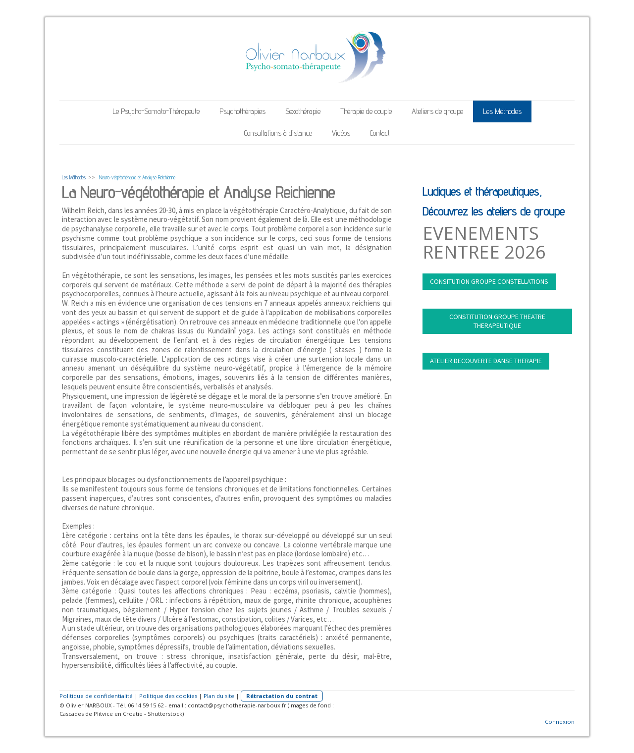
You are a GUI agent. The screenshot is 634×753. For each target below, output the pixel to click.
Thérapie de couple (366, 111)
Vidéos (341, 133)
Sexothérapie (302, 111)
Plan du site (219, 695)
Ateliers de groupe (437, 111)
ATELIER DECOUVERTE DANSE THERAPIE (486, 360)
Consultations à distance (278, 133)
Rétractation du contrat (281, 695)
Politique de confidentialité (96, 695)
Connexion (560, 721)
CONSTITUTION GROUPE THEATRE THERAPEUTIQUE (497, 321)
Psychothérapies (242, 111)
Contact (380, 133)
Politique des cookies (168, 695)
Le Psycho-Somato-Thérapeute (156, 111)
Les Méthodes (502, 111)
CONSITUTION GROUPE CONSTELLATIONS (489, 281)
